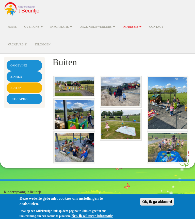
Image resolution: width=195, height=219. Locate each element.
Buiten (16, 88)
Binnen (16, 76)
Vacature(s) (17, 44)
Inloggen (43, 44)
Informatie (61, 26)
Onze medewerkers (97, 26)
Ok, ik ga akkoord (157, 203)
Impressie (132, 26)
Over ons (33, 26)
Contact (156, 26)
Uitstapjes (18, 99)
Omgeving (18, 65)
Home (12, 26)
